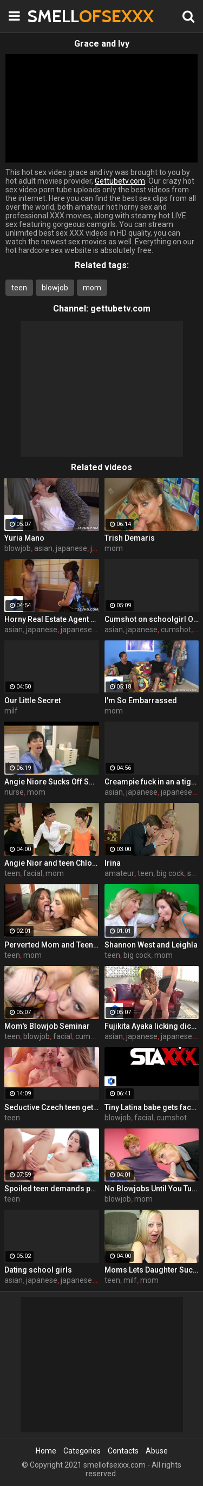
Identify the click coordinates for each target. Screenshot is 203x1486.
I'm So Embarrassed (140, 700)
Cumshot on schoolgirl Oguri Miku (151, 619)
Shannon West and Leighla (151, 944)
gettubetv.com (120, 308)
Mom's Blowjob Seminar (47, 1026)
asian (43, 548)
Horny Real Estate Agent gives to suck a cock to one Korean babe (51, 619)
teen (19, 287)
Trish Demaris (129, 538)
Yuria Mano (24, 538)
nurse (14, 792)
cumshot (176, 629)
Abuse (157, 1450)
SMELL (54, 16)
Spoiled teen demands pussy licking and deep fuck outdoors (51, 1188)
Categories (82, 1450)
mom (92, 287)
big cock (170, 873)
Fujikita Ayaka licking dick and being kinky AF (151, 1026)
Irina (112, 863)
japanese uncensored (97, 629)
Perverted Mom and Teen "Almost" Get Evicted (51, 944)
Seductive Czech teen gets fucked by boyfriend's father (51, 1107)
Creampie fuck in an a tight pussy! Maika (151, 781)
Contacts (123, 1450)
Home (46, 1450)
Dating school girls (38, 1270)
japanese (71, 548)
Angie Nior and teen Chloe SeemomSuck (51, 863)
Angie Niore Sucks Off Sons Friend (51, 781)
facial (32, 873)
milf (11, 710)
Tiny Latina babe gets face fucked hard (151, 1107)
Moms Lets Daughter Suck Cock (151, 1270)
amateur (119, 873)
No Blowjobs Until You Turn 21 (151, 1188)
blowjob (55, 287)
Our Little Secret (32, 700)
